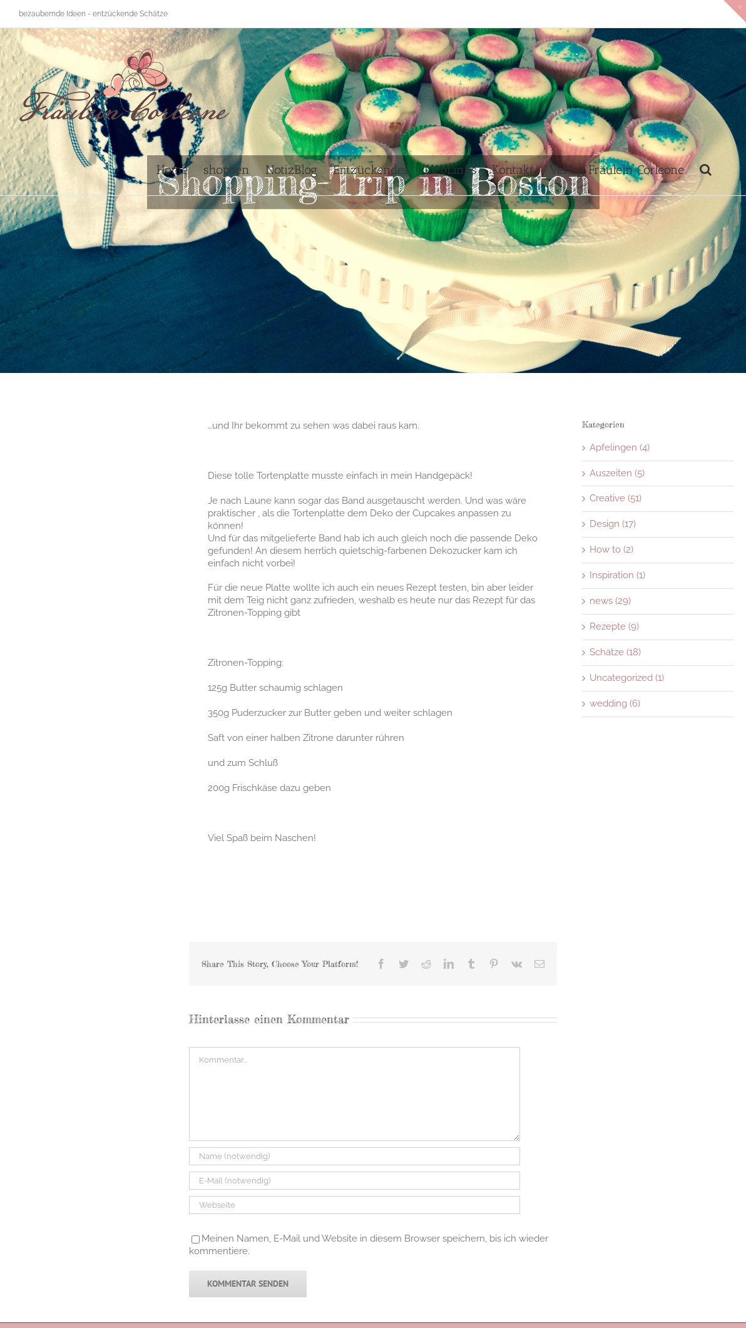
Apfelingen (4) (620, 447)
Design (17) (613, 523)
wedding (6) (615, 703)
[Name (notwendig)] (354, 1156)
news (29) (610, 600)
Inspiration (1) (617, 575)
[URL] (354, 1205)
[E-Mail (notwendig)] (354, 1181)
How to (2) (611, 549)
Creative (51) (615, 498)
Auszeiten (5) (617, 473)
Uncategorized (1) (627, 677)
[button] (706, 168)
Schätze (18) (615, 652)
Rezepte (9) (614, 626)
